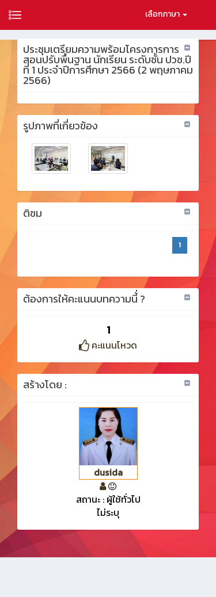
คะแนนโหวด (108, 345)
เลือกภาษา (166, 14)
